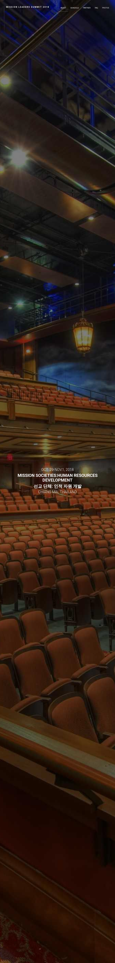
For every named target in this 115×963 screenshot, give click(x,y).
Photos (105, 8)
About (63, 8)
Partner (87, 8)
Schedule (74, 8)
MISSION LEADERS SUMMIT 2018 (27, 7)
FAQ (96, 8)
